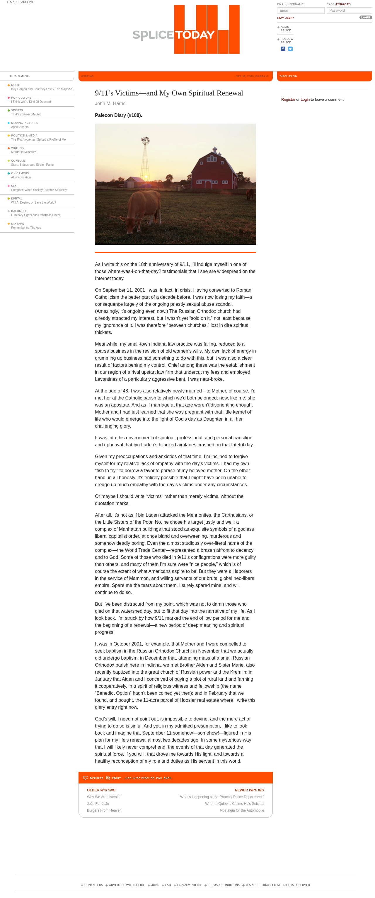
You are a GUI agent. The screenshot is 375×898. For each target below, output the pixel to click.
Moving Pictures (24, 123)
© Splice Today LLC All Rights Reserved (278, 885)
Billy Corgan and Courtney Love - (48, 89)
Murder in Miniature (23, 152)
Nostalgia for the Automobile (242, 810)
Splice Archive (22, 2)
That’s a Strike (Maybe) (26, 114)
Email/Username (290, 4)
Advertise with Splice (127, 885)
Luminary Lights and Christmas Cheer (35, 215)
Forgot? (343, 4)
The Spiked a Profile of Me (38, 139)
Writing (17, 148)
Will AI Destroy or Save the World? (33, 202)
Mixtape (17, 224)
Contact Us (93, 885)
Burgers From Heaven (104, 810)
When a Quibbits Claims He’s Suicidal (234, 804)
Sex (14, 186)
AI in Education (21, 177)
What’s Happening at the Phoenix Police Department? (222, 797)
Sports (17, 110)
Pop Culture (21, 98)
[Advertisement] (345, 47)
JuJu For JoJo (98, 804)
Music (15, 85)
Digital (17, 198)
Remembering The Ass (26, 227)
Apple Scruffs (19, 127)
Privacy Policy (189, 885)
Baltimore (19, 211)
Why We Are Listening (104, 797)
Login (305, 99)
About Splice (286, 28)
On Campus (20, 173)
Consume (18, 161)
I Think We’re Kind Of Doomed (31, 101)
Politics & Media (24, 135)
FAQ (168, 885)
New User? (285, 18)
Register (288, 99)
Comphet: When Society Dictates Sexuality (39, 190)
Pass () (339, 4)
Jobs (155, 885)
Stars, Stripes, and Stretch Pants (32, 164)
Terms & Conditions (224, 885)
